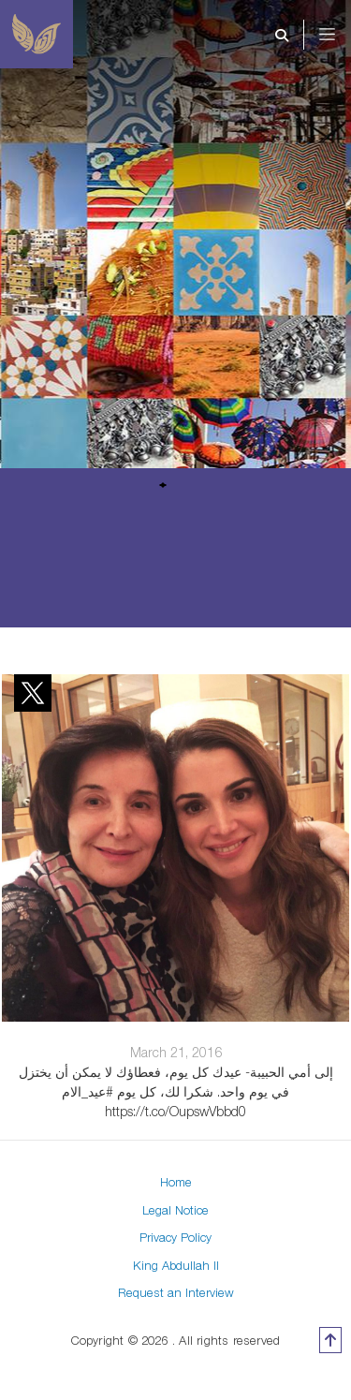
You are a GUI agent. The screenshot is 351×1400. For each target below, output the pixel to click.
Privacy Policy (175, 1237)
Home (176, 1181)
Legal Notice (175, 1209)
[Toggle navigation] (340, 34)
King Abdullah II (176, 1265)
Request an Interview (176, 1292)
